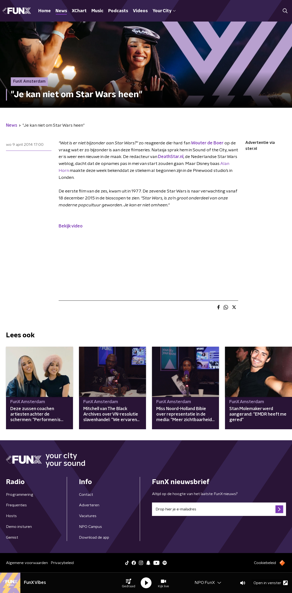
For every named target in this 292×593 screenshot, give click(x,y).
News (61, 11)
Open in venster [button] (270, 583)
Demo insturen (19, 527)
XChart (79, 11)
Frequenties (16, 505)
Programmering (19, 495)
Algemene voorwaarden (27, 563)
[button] (128, 583)
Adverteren (89, 505)
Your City (164, 11)
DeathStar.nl (170, 157)
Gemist (12, 537)
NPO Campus (90, 527)
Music (97, 11)
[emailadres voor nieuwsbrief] (219, 509)
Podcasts (118, 11)
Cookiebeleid (265, 563)
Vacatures (87, 516)
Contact (86, 495)
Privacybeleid (62, 563)
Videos (140, 11)
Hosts (11, 516)
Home (44, 11)
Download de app (94, 537)
